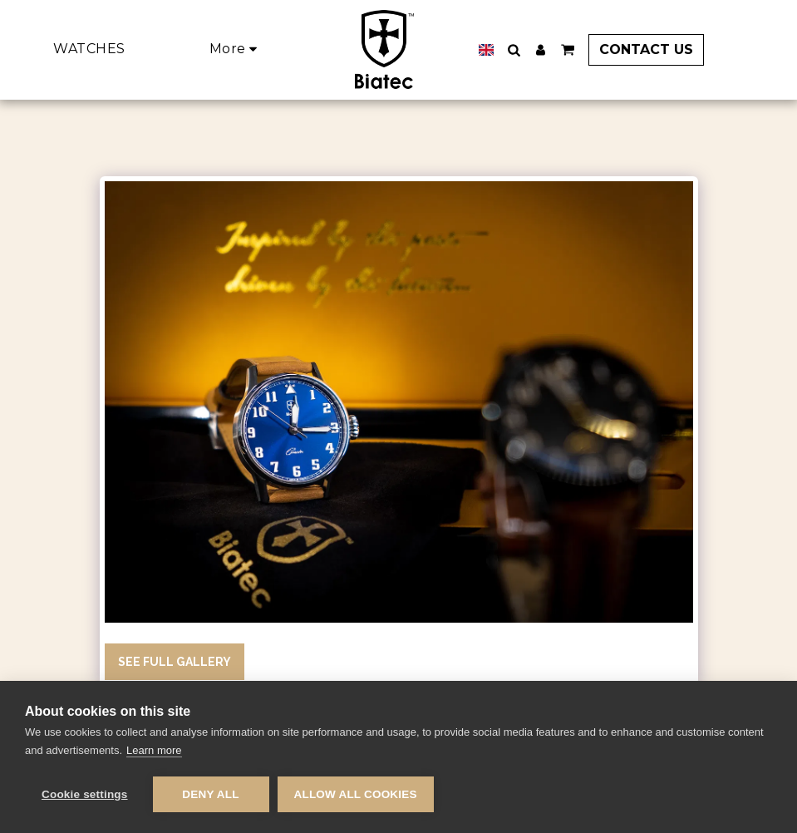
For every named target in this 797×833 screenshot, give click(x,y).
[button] (513, 50)
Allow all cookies (355, 794)
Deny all (210, 794)
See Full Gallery (174, 661)
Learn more (153, 750)
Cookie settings (85, 794)
